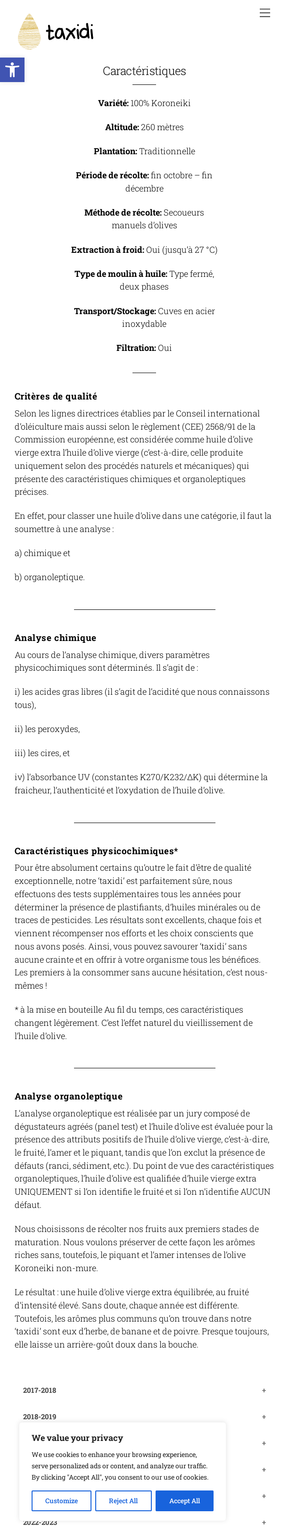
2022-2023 (40, 1522)
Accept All (184, 1500)
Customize (61, 1500)
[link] (12, 70)
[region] (122, 1471)
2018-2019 (39, 1416)
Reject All (123, 1500)
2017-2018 (39, 1390)
